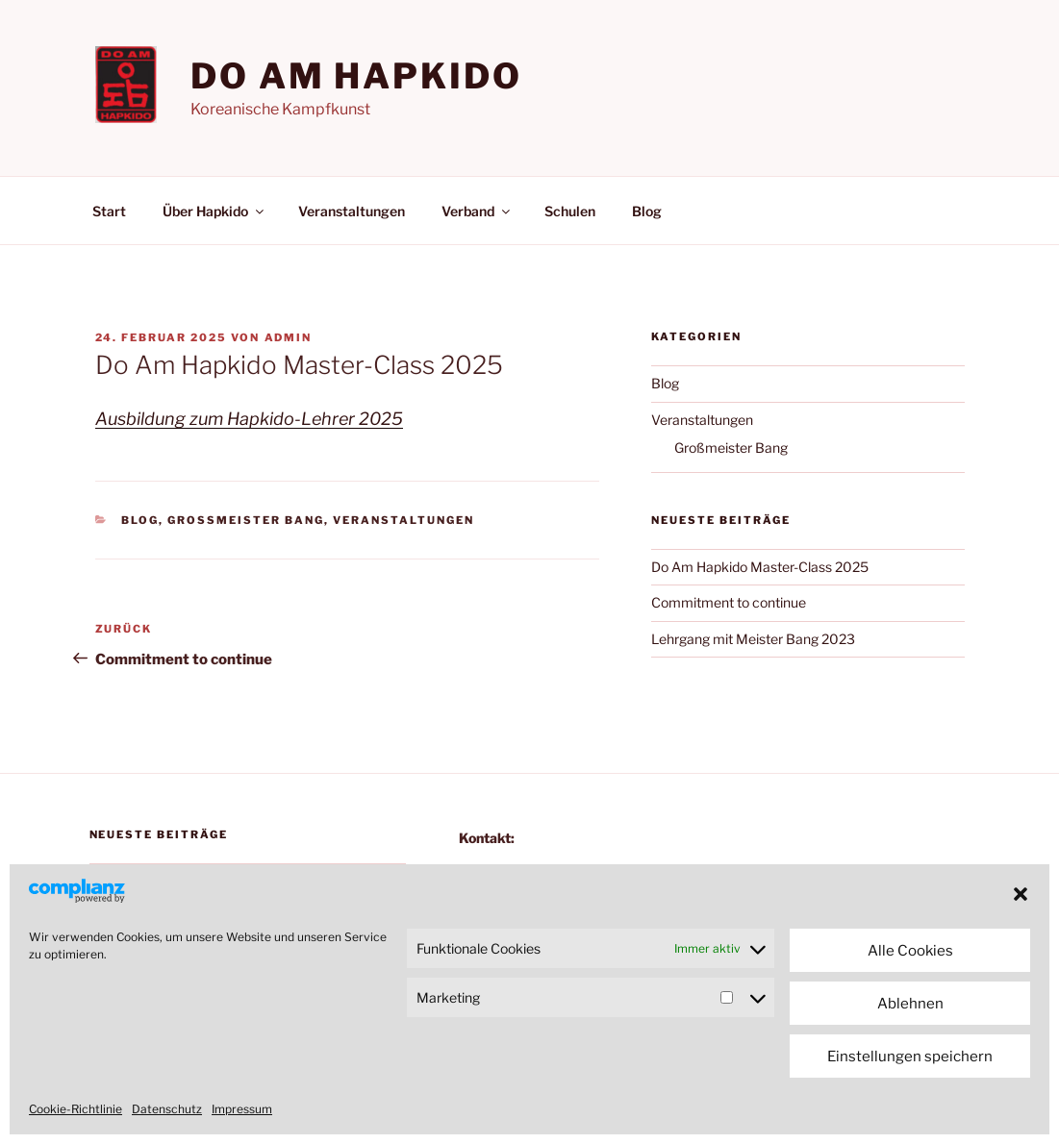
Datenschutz (167, 1109)
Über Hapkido (214, 211)
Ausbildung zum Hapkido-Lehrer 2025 (249, 419)
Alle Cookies (910, 950)
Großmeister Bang (245, 520)
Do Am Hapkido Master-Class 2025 (760, 567)
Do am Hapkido (355, 76)
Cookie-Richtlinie (75, 1109)
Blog (647, 211)
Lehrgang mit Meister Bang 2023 (753, 639)
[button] (1020, 894)
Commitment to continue (728, 602)
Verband (477, 211)
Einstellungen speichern (910, 1056)
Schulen (569, 211)
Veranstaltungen (351, 211)
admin (289, 337)
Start (109, 211)
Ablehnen (910, 1003)
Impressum (242, 1109)
